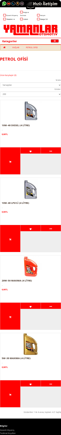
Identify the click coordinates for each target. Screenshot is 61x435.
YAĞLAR (15, 47)
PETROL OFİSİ (32, 47)
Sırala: (58, 80)
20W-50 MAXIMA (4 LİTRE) (17, 280)
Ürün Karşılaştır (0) (8, 75)
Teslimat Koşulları (8, 433)
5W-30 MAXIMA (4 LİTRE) (16, 358)
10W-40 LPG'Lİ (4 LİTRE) (15, 202)
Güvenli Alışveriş (7, 430)
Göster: (57, 89)
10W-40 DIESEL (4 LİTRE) (16, 125)
